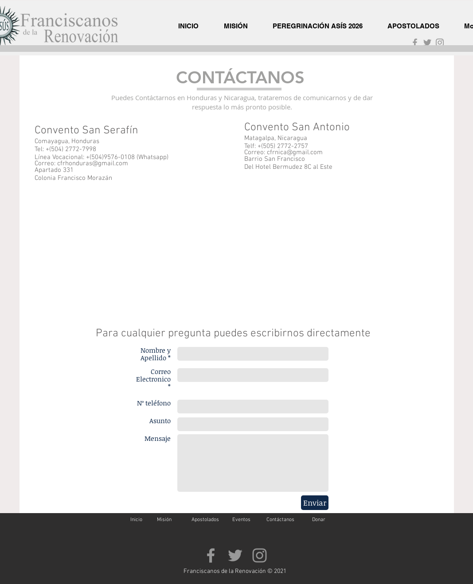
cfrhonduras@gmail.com (92, 163)
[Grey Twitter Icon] (427, 42)
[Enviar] (314, 502)
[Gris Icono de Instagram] (439, 42)
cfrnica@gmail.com (295, 152)
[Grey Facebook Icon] (415, 42)
